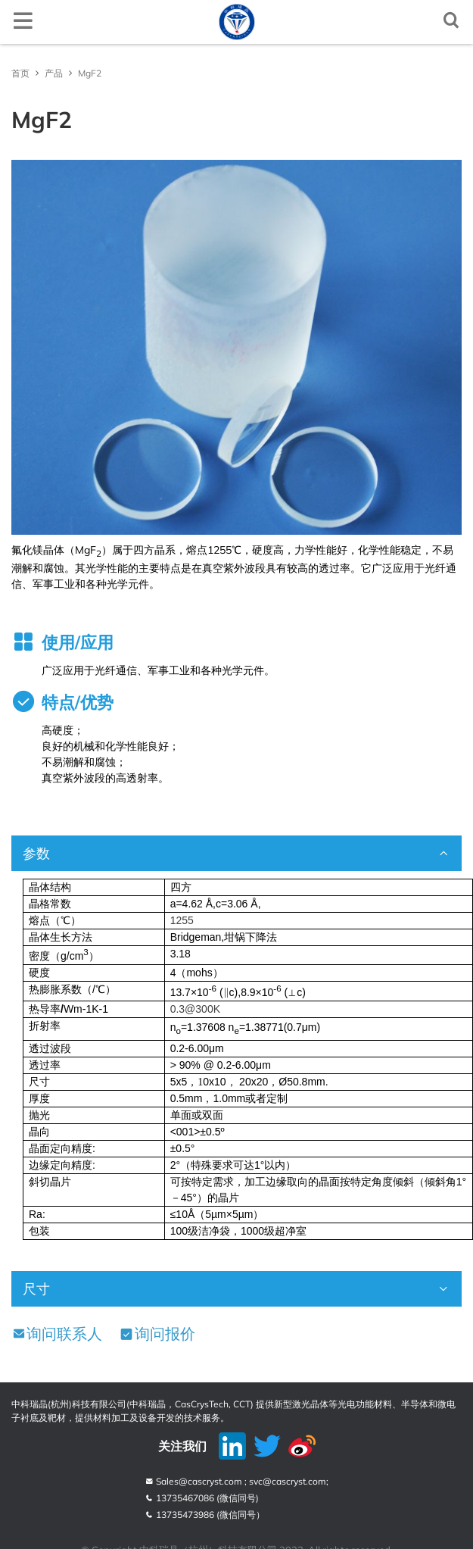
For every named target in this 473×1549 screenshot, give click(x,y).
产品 (54, 73)
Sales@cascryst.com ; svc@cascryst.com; (236, 1481)
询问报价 (156, 1333)
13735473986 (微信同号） (205, 1514)
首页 (20, 73)
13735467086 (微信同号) (202, 1498)
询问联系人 (56, 1333)
